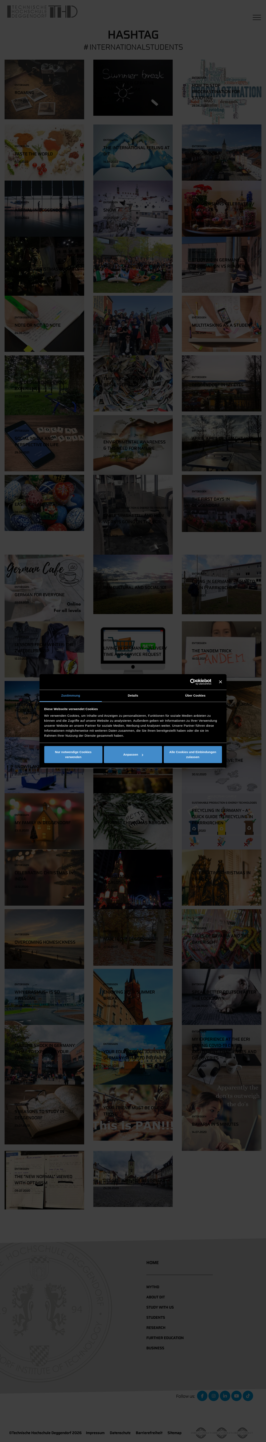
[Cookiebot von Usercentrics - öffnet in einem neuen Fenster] (193, 682)
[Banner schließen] (220, 681)
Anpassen (133, 754)
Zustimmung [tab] (70, 695)
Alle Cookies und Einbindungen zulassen (192, 754)
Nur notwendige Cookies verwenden (73, 754)
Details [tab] (133, 695)
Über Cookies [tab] (195, 695)
